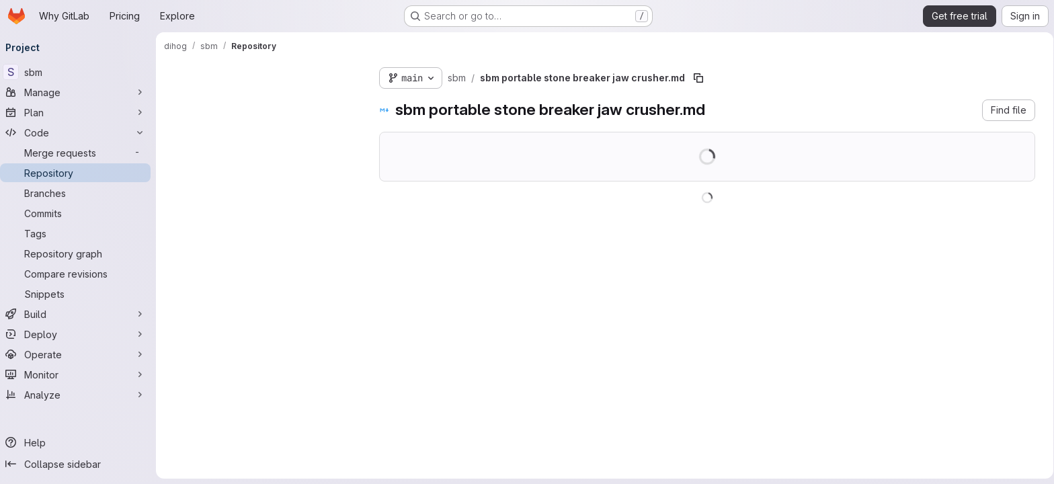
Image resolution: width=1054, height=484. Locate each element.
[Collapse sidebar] (80, 463)
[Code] (80, 132)
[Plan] (80, 112)
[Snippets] (80, 293)
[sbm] (80, 72)
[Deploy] (80, 334)
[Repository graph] (80, 253)
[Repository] (80, 172)
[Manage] (80, 92)
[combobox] (270, 101)
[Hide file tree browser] (180, 75)
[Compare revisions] (80, 273)
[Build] (80, 314)
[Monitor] (80, 374)
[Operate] (80, 354)
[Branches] (80, 193)
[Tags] (80, 233)
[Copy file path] (704, 78)
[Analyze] (80, 394)
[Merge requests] (80, 152)
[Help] (80, 442)
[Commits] (80, 213)
